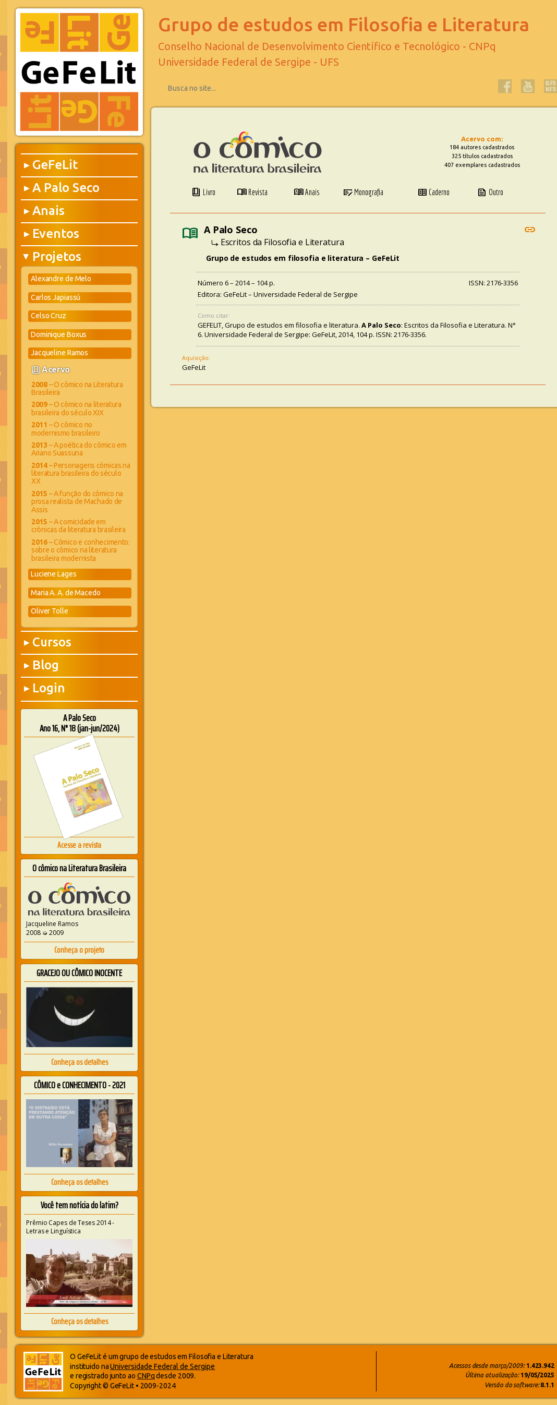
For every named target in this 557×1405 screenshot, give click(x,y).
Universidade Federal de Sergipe (162, 1366)
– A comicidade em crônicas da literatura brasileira (78, 526)
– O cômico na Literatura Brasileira (77, 388)
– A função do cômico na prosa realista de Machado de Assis (77, 501)
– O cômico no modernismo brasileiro (65, 429)
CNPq (146, 1376)
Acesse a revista (79, 844)
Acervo (56, 369)
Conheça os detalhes (79, 1061)
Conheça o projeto (79, 949)
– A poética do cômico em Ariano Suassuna (79, 449)
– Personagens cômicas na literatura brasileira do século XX (80, 473)
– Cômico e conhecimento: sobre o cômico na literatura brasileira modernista (80, 550)
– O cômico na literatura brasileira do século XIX (76, 408)
